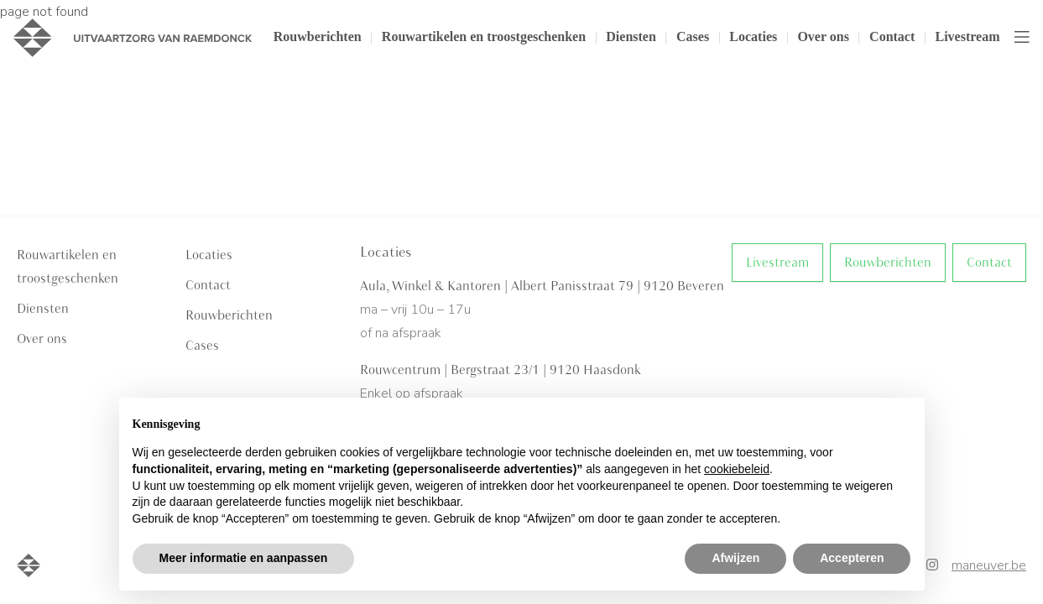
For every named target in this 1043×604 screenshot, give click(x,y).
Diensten (631, 37)
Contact (892, 37)
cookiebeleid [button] (736, 469)
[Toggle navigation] (1022, 37)
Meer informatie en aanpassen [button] (243, 558)
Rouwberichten (318, 37)
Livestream (967, 37)
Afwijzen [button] (735, 558)
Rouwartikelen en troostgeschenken (484, 37)
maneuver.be (989, 565)
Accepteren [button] (852, 558)
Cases (692, 37)
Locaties (753, 37)
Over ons (822, 37)
